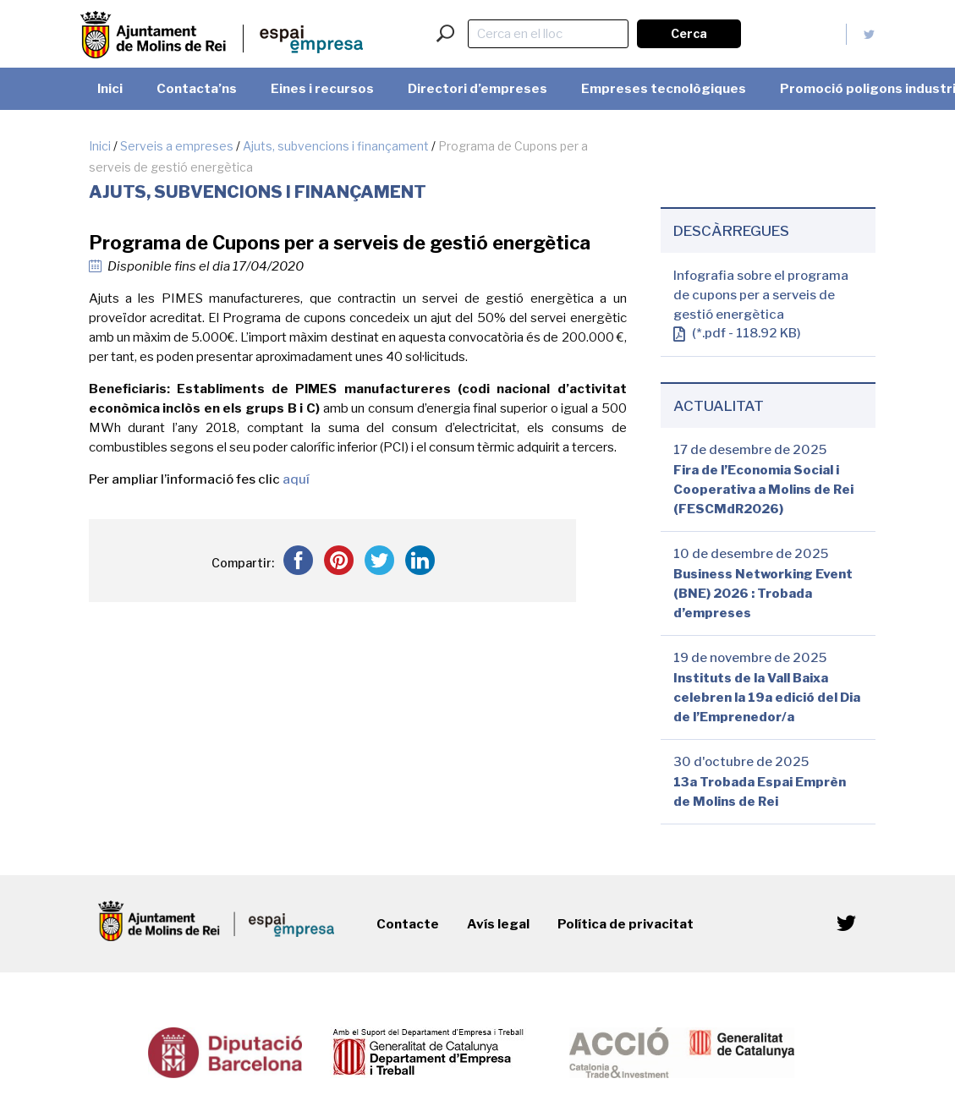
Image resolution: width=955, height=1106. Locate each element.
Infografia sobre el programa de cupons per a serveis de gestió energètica (760, 295)
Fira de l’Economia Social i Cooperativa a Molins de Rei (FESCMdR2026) (763, 490)
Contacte (407, 924)
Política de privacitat (625, 924)
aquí (296, 479)
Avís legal (498, 924)
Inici (100, 146)
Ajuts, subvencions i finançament (336, 146)
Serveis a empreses (176, 146)
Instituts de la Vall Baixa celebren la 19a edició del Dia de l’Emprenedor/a (766, 698)
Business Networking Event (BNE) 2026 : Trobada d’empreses (763, 594)
